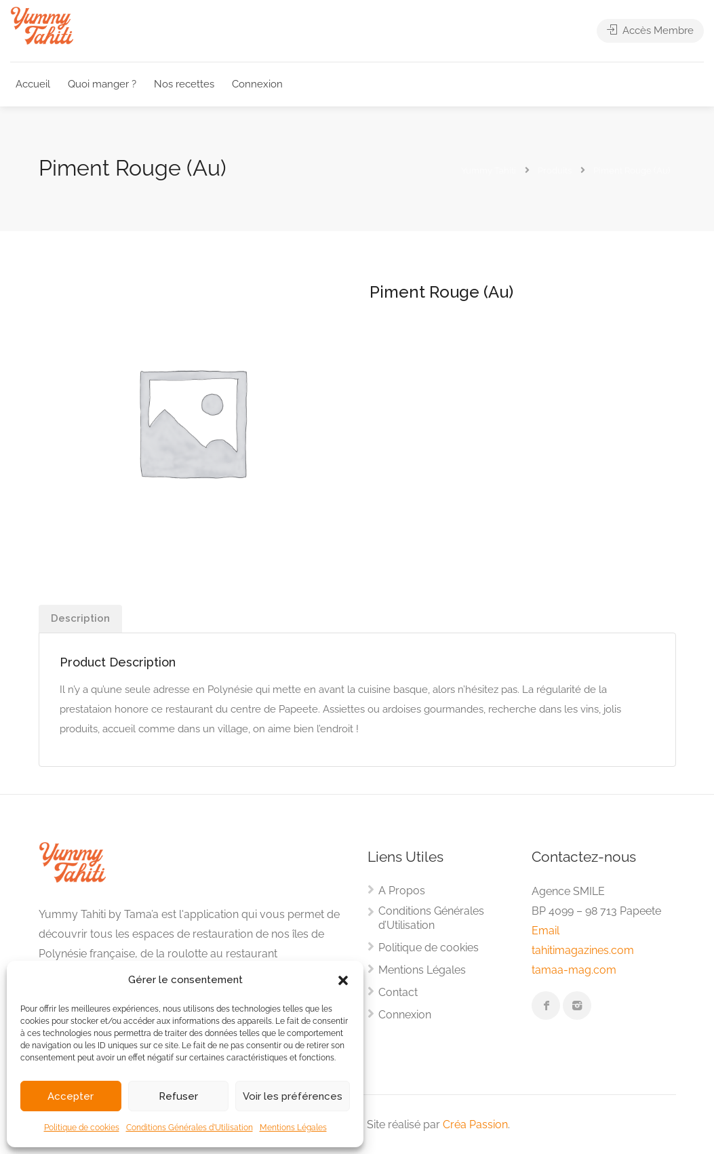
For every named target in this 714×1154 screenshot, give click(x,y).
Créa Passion (475, 1124)
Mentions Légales (293, 1127)
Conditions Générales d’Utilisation (189, 1127)
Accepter (70, 1096)
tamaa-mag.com (574, 969)
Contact (398, 992)
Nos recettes (184, 84)
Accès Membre (650, 32)
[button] (343, 980)
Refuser (178, 1096)
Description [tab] (80, 618)
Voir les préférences (292, 1096)
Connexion (257, 84)
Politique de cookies (81, 1127)
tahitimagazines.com (583, 950)
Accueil (33, 84)
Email (545, 930)
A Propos (401, 890)
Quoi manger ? (102, 84)
